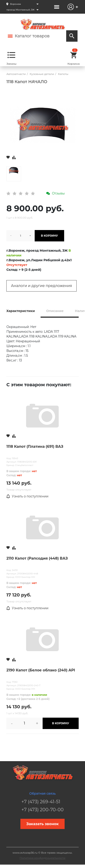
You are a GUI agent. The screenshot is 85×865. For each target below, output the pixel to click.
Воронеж (15, 4)
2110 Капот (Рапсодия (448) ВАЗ (37, 558)
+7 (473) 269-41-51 (41, 801)
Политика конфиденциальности (43, 858)
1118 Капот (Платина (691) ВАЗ (34, 446)
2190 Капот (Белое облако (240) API (40, 670)
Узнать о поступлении (27, 496)
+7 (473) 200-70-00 (43, 809)
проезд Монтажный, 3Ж (20, 9)
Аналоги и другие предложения (41, 286)
